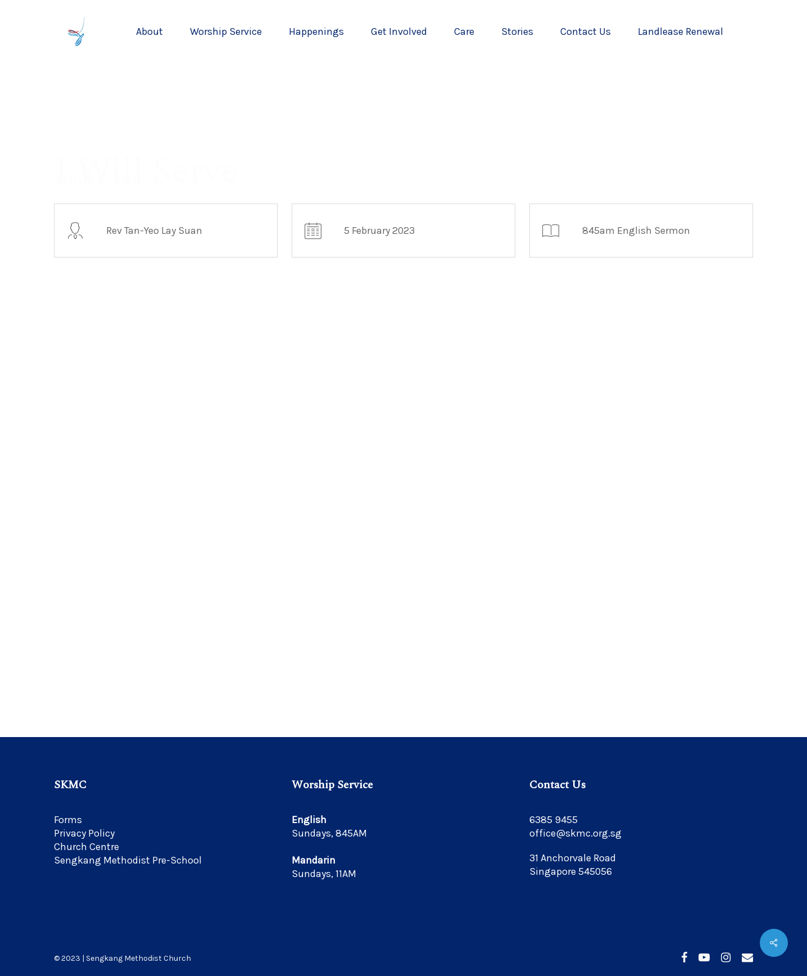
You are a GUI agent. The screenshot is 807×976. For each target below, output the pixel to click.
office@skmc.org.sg (575, 833)
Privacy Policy (84, 833)
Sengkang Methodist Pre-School (128, 860)
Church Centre (86, 847)
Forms (68, 820)
